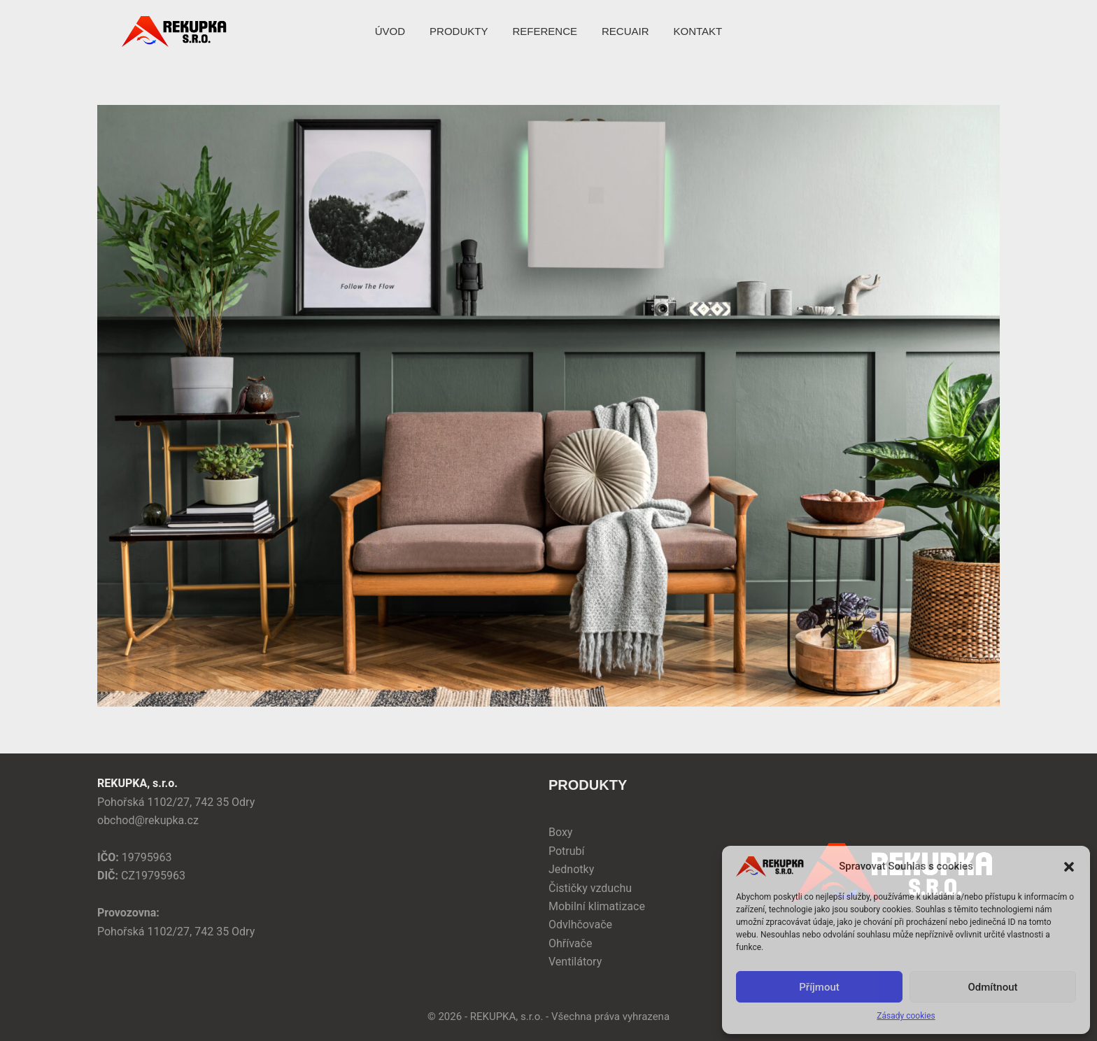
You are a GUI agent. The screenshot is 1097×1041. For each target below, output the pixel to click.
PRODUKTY (459, 31)
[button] (1069, 867)
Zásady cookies (906, 1016)
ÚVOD (390, 31)
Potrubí (566, 851)
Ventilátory (575, 961)
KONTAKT (697, 31)
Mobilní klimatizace (596, 906)
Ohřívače (570, 943)
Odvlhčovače (580, 924)
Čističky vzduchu (590, 888)
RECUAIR (625, 31)
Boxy (560, 832)
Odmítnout (993, 987)
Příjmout (819, 987)
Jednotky (571, 869)
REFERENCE (544, 31)
